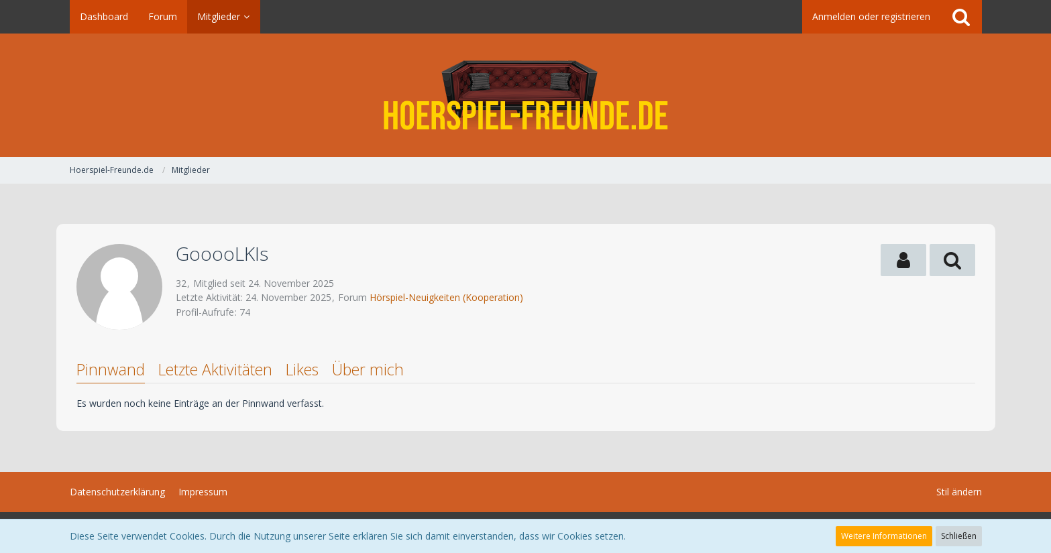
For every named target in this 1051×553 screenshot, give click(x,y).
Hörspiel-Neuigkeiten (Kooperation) (446, 297)
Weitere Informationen (884, 536)
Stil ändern (959, 491)
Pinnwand (110, 369)
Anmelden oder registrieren (871, 16)
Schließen (959, 536)
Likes (302, 369)
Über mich (368, 369)
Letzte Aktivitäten (215, 369)
